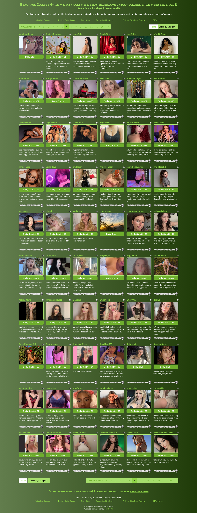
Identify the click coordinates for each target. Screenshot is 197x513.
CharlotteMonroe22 (135, 211)
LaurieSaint (51, 255)
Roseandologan (134, 78)
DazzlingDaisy (160, 344)
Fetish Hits (109, 509)
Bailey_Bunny (79, 433)
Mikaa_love (51, 167)
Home (153, 27)
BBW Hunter (158, 20)
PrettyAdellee (52, 78)
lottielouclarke (106, 388)
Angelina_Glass (80, 344)
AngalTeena (105, 123)
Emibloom (77, 167)
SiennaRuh (24, 78)
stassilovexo (24, 433)
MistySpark (159, 123)
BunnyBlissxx (133, 388)
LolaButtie (131, 34)
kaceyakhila (159, 388)
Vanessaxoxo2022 (54, 300)
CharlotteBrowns (80, 78)
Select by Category (168, 27)
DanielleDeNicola (54, 34)
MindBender (159, 78)
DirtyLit (49, 211)
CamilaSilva (105, 34)
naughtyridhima (26, 34)
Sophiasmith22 (53, 123)
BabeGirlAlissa (161, 211)
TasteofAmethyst (54, 433)
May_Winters (133, 255)
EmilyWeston (25, 123)
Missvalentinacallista (163, 433)
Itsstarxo (158, 300)
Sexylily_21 (105, 255)
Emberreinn (105, 300)
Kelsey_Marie (25, 300)
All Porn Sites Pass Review (134, 20)
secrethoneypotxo (135, 167)
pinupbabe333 (25, 255)
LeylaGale (77, 34)
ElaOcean (77, 300)
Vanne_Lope (24, 167)
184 (102, 27)
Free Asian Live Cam (104, 20)
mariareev (77, 211)
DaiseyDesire (160, 255)
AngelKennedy (106, 167)
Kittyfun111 (78, 388)
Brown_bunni (52, 344)
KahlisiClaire (132, 433)
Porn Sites (85, 20)
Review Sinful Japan (66, 20)
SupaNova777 (106, 344)
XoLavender (132, 344)
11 (91, 27)
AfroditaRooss (160, 34)
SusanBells (78, 123)
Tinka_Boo (78, 255)
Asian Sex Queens (42, 20)
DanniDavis (51, 388)
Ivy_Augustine (25, 388)
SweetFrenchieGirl (27, 344)
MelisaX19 (104, 78)
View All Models (27, 27)
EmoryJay (131, 300)
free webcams (139, 491)
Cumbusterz (105, 211)
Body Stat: (31, 57)
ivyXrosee (23, 211)
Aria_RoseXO (160, 167)
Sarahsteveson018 (108, 433)
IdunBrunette (133, 123)
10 (86, 27)
